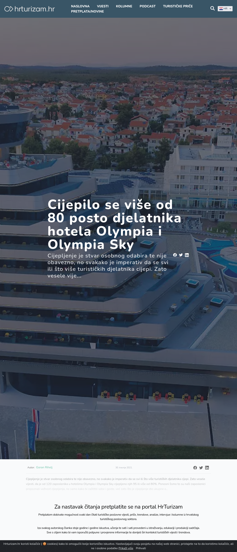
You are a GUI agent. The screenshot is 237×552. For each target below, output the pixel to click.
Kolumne (124, 6)
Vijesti (103, 6)
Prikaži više (125, 548)
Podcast (148, 6)
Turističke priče (178, 6)
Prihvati (141, 548)
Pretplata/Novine (87, 11)
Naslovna (80, 6)
